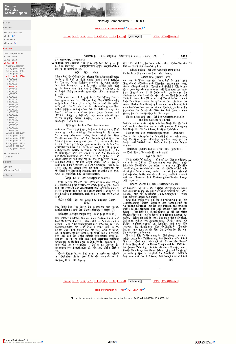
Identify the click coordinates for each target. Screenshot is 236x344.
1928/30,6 (12, 91)
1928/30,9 (12, 99)
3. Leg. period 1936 (15, 146)
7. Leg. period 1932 (15, 138)
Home (7, 23)
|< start (67, 36)
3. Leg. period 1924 (15, 73)
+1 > (97, 36)
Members (11, 43)
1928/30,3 (12, 84)
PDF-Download (136, 28)
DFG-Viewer (119, 28)
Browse (8, 48)
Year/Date (10, 39)
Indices (10, 36)
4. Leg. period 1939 (15, 148)
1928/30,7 (12, 94)
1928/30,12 (12, 107)
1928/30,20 (12, 128)
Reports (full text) (13, 32)
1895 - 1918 (11, 60)
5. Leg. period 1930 (15, 133)
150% (156, 36)
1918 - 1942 (11, 63)
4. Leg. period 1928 (15, 76)
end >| (121, 36)
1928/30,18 (12, 122)
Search (8, 27)
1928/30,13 (12, 109)
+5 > (105, 36)
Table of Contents (103, 28)
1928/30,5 (12, 89)
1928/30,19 (12, 125)
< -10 (75, 36)
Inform (7, 162)
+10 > (112, 36)
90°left (164, 36)
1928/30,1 (12, 79)
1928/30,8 (12, 97)
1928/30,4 (12, 86)
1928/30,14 (12, 112)
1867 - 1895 (11, 56)
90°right (174, 36)
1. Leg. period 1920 (15, 68)
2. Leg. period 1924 (15, 71)
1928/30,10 (12, 102)
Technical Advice (13, 170)
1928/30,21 (12, 130)
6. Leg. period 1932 (15, 135)
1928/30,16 (12, 117)
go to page (134, 36)
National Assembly (15, 66)
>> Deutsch (8, 175)
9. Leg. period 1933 (15, 143)
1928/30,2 (12, 81)
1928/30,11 (12, 104)
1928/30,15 (12, 115)
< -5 (83, 36)
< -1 (90, 36)
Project (8, 167)
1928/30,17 (12, 120)
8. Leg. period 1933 (15, 140)
